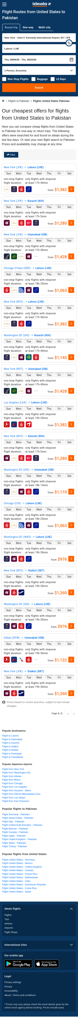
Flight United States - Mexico (17, 863)
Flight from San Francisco (15, 801)
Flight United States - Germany (18, 859)
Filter (12, 154)
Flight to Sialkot (10, 746)
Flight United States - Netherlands (20, 877)
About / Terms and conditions (20, 995)
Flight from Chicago (12, 783)
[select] (71, 189)
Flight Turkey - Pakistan (14, 846)
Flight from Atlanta (11, 776)
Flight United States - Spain (16, 891)
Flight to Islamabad (12, 739)
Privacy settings (12, 982)
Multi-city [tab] (45, 27)
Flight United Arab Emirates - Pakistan (22, 825)
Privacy (8, 986)
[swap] (69, 42)
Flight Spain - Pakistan (14, 842)
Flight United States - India (16, 881)
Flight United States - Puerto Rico (19, 874)
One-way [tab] (28, 27)
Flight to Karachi (10, 742)
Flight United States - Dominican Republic (24, 884)
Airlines (8, 923)
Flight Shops (11, 932)
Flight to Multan (10, 750)
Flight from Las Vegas (13, 797)
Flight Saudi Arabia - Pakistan (17, 817)
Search (39, 87)
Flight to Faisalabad (12, 757)
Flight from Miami (11, 779)
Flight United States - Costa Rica (19, 888)
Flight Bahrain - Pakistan (15, 828)
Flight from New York (13, 769)
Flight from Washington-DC (16, 772)
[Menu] (4, 4)
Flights (8, 915)
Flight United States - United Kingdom (22, 866)
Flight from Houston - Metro (16, 790)
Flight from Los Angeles (14, 786)
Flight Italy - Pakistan (13, 821)
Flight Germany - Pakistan (16, 814)
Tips (6, 919)
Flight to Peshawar (12, 753)
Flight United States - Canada (17, 870)
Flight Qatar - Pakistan (14, 835)
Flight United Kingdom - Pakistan (19, 839)
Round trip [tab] (11, 27)
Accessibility (11, 990)
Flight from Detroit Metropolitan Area (21, 794)
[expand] (36, 256)
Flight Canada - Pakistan (15, 832)
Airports (8, 927)
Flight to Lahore (10, 735)
